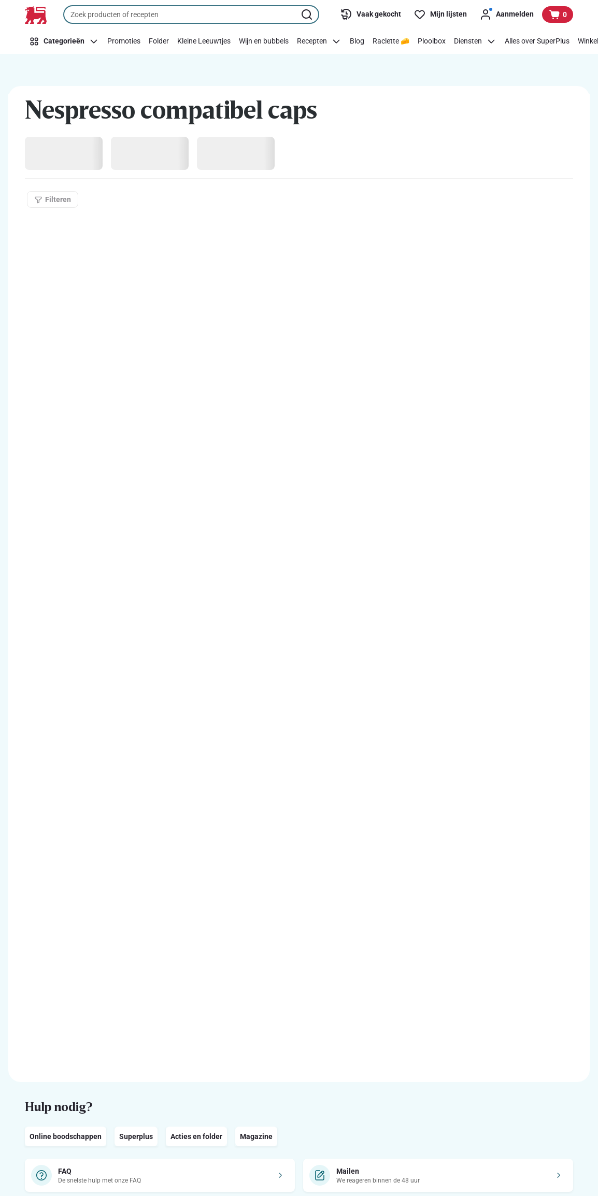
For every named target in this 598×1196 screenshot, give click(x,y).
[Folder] (159, 41)
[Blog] (357, 41)
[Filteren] (52, 199)
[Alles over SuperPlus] (537, 41)
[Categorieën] (64, 41)
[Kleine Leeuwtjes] (204, 41)
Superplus (136, 1136)
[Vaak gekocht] (370, 14)
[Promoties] (124, 41)
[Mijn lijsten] (440, 14)
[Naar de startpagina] (36, 15)
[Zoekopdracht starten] (307, 14)
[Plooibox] (432, 41)
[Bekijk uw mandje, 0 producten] (557, 14)
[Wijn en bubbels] (264, 41)
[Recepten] (319, 41)
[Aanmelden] (506, 14)
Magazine (256, 1136)
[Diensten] (475, 41)
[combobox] (191, 14)
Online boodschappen (66, 1136)
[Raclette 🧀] (391, 41)
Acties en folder (196, 1136)
